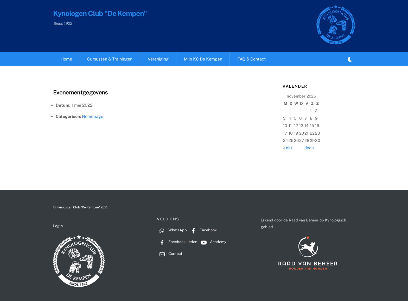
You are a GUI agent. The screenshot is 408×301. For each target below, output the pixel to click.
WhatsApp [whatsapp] (172, 230)
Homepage (92, 116)
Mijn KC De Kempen (203, 59)
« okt (287, 148)
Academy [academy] (212, 241)
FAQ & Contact (251, 59)
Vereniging (158, 59)
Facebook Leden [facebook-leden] (177, 241)
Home (66, 59)
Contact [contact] (169, 253)
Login (58, 226)
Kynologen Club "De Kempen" (78, 207)
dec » (309, 148)
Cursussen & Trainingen (109, 59)
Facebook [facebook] (202, 230)
